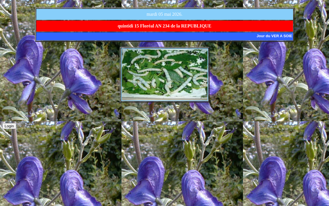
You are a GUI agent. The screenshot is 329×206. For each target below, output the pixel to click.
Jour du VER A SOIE (274, 36)
